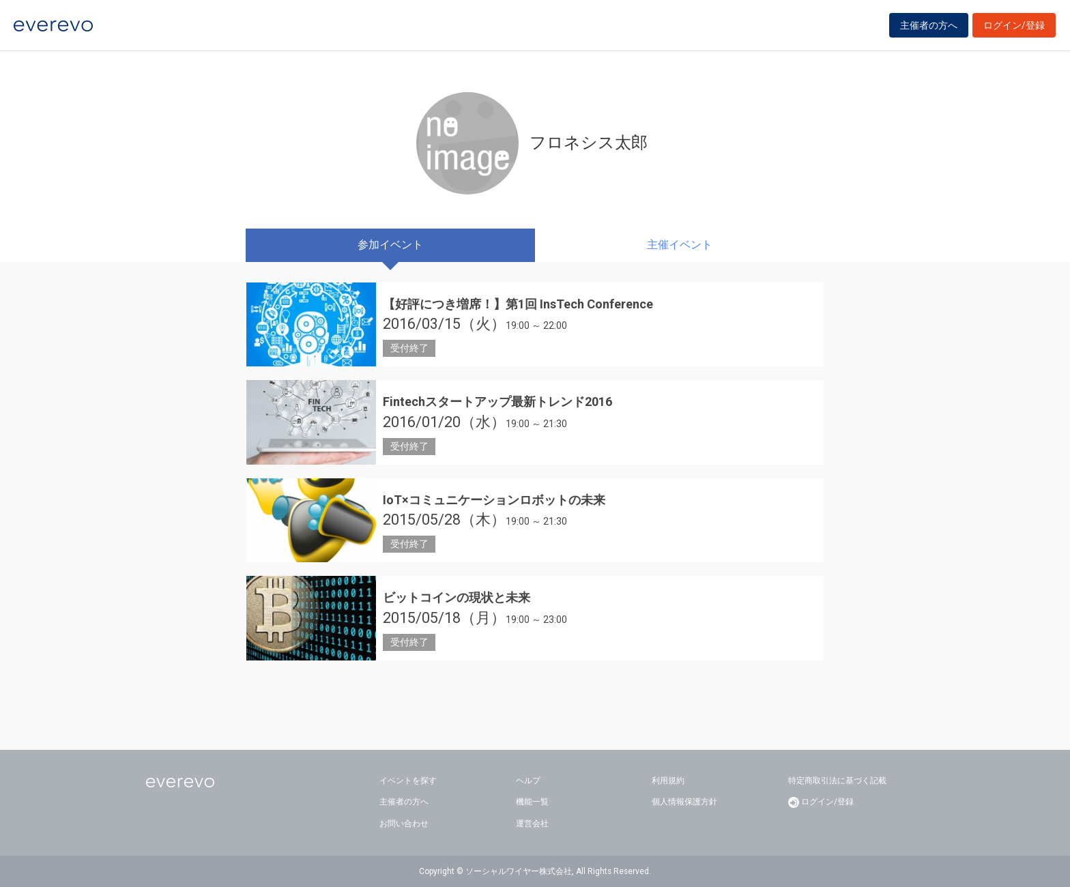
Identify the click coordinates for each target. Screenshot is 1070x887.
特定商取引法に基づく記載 (837, 780)
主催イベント (679, 244)
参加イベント (390, 244)
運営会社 (532, 823)
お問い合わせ (404, 823)
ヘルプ (528, 780)
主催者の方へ (928, 28)
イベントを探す (408, 780)
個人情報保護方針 (684, 801)
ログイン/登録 (1014, 28)
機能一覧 (532, 801)
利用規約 (668, 780)
